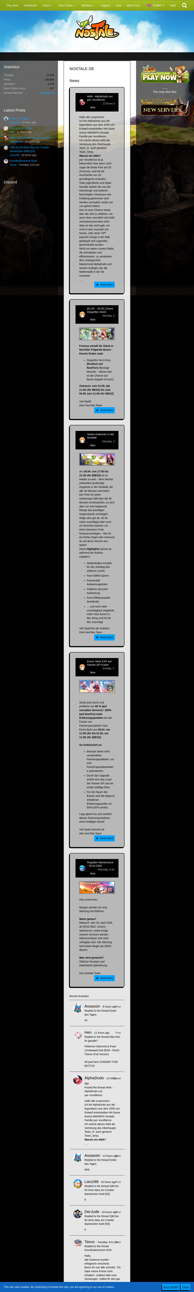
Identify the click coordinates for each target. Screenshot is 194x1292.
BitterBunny (47, 92)
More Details (171, 1286)
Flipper (91, 869)
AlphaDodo (16, 141)
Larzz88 (14, 155)
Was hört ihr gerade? (22, 128)
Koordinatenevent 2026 (23, 160)
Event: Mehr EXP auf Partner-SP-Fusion (99, 663)
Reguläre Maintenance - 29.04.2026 (100, 864)
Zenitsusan (93, 315)
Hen (12, 132)
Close (185, 1286)
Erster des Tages (19, 118)
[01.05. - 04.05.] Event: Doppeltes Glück (100, 310)
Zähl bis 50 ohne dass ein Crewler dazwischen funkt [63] (101, 1190)
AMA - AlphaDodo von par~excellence (32, 137)
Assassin (15, 122)
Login (173, 5)
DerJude (91, 1211)
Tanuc (13, 164)
